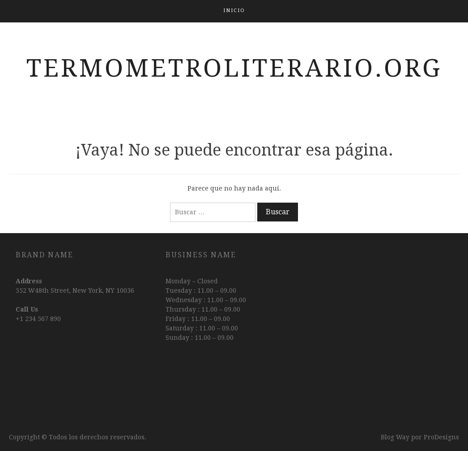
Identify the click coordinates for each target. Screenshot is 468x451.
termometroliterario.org (234, 68)
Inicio (234, 10)
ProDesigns (441, 437)
